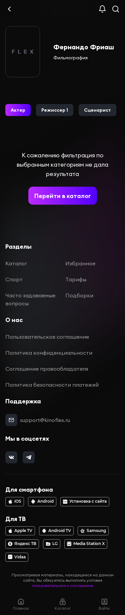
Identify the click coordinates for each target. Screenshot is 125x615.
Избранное (80, 263)
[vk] (11, 457)
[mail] (11, 420)
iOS (14, 501)
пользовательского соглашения (62, 585)
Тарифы (75, 279)
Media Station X (86, 543)
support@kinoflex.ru (45, 420)
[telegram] (29, 457)
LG (52, 543)
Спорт (14, 279)
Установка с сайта (85, 501)
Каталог (16, 263)
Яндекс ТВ (22, 543)
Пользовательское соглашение (47, 336)
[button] (18, 110)
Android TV (56, 530)
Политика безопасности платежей (52, 384)
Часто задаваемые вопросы (30, 299)
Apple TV (20, 530)
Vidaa (17, 557)
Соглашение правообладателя (46, 368)
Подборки (79, 295)
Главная (21, 604)
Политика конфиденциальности (48, 352)
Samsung (93, 530)
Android (42, 501)
